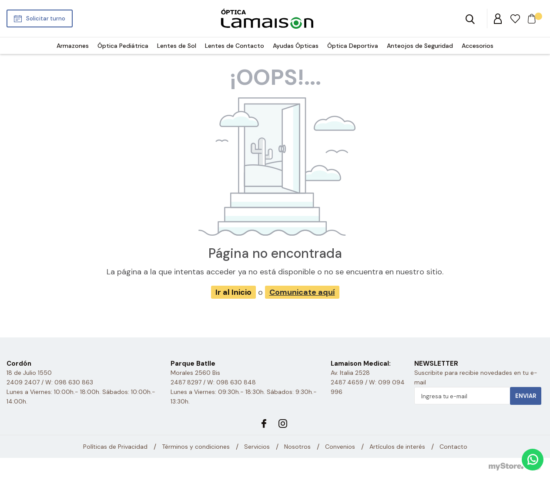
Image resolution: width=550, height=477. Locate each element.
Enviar (525, 396)
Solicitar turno (45, 18)
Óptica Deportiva (352, 46)
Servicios (257, 446)
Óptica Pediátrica (122, 46)
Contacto (453, 446)
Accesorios (477, 46)
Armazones (73, 46)
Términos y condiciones (196, 446)
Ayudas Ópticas (296, 46)
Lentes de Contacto (234, 46)
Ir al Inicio (233, 292)
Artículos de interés (397, 446)
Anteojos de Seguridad (420, 46)
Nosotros (297, 446)
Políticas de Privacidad (115, 446)
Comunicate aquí (302, 292)
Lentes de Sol (176, 46)
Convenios (340, 446)
